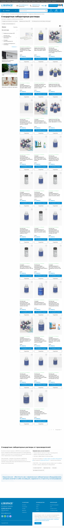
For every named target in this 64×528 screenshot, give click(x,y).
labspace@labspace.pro (23, 5)
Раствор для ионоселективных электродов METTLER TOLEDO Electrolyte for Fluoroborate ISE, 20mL (54, 378)
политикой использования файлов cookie (44, 519)
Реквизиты (24, 514)
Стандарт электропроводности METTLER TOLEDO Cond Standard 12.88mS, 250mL (25, 86)
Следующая (59, 432)
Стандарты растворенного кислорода (10, 21)
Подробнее (26, 61)
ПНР (30, 1)
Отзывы (38, 1)
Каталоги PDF (48, 1)
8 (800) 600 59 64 (36, 5)
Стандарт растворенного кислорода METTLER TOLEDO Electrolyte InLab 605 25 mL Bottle (40, 86)
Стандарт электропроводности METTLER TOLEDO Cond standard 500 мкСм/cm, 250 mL (55, 269)
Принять (38, 523)
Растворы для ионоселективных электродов (41, 21)
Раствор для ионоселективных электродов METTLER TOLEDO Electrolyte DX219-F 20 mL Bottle (26, 159)
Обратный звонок (35, 6)
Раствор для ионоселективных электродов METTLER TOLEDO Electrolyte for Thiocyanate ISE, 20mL (54, 305)
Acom (37, 511)
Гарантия (33, 1)
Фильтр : (4, 27)
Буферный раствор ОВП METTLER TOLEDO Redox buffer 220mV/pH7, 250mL (40, 49)
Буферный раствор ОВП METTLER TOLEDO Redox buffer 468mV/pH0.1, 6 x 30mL (55, 121)
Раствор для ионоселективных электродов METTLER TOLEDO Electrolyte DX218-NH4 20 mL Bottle (26, 122)
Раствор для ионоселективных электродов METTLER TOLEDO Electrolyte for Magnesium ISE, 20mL (54, 159)
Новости (42, 1)
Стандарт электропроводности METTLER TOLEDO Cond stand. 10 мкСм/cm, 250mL (40, 231)
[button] (9, 11)
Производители (15, 1)
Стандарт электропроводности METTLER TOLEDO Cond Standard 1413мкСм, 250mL (40, 304)
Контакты (9, 1)
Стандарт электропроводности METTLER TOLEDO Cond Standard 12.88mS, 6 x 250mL (40, 122)
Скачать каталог (56, 492)
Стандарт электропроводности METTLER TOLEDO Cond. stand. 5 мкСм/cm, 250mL (54, 195)
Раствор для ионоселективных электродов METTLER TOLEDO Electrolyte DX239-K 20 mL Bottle (40, 269)
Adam (37, 509)
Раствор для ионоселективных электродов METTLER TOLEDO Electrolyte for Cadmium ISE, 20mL (25, 415)
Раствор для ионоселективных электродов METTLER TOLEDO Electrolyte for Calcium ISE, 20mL (25, 305)
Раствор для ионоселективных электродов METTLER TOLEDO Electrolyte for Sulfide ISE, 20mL (25, 232)
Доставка (26, 1)
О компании (3, 1)
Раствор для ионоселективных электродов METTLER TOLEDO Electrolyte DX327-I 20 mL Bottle (40, 415)
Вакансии (54, 1)
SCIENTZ (37, 507)
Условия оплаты (53, 511)
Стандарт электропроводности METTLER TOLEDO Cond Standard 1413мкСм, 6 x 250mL (25, 342)
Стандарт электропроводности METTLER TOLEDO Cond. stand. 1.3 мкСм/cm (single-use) (26, 196)
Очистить (15, 27)
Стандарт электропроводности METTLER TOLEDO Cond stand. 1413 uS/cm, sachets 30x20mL (55, 342)
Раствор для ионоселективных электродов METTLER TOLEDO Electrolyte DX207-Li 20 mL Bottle (55, 50)
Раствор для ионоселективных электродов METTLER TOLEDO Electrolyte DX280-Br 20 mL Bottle (40, 378)
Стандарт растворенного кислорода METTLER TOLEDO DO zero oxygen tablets (25, 50)
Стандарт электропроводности (8, 23)
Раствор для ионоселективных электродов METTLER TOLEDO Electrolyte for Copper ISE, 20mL (25, 378)
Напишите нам (21, 6)
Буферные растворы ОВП (24, 21)
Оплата (21, 1)
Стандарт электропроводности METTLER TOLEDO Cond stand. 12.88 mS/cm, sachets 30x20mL (40, 159)
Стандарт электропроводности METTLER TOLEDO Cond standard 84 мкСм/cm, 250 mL (26, 268)
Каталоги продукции (54, 507)
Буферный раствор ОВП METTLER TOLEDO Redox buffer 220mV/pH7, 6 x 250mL (55, 86)
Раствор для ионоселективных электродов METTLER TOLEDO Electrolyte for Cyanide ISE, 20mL (39, 196)
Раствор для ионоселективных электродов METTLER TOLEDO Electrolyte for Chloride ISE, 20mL (54, 232)
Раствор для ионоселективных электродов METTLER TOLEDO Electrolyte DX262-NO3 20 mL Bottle (40, 342)
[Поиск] (46, 10)
